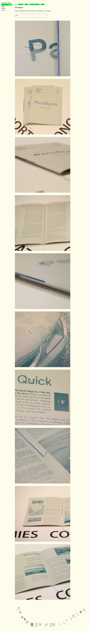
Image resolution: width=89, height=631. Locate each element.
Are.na (3, 10)
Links (2, 6)
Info (17, 15)
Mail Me (3, 8)
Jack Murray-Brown (6, 2)
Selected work (4, 4)
